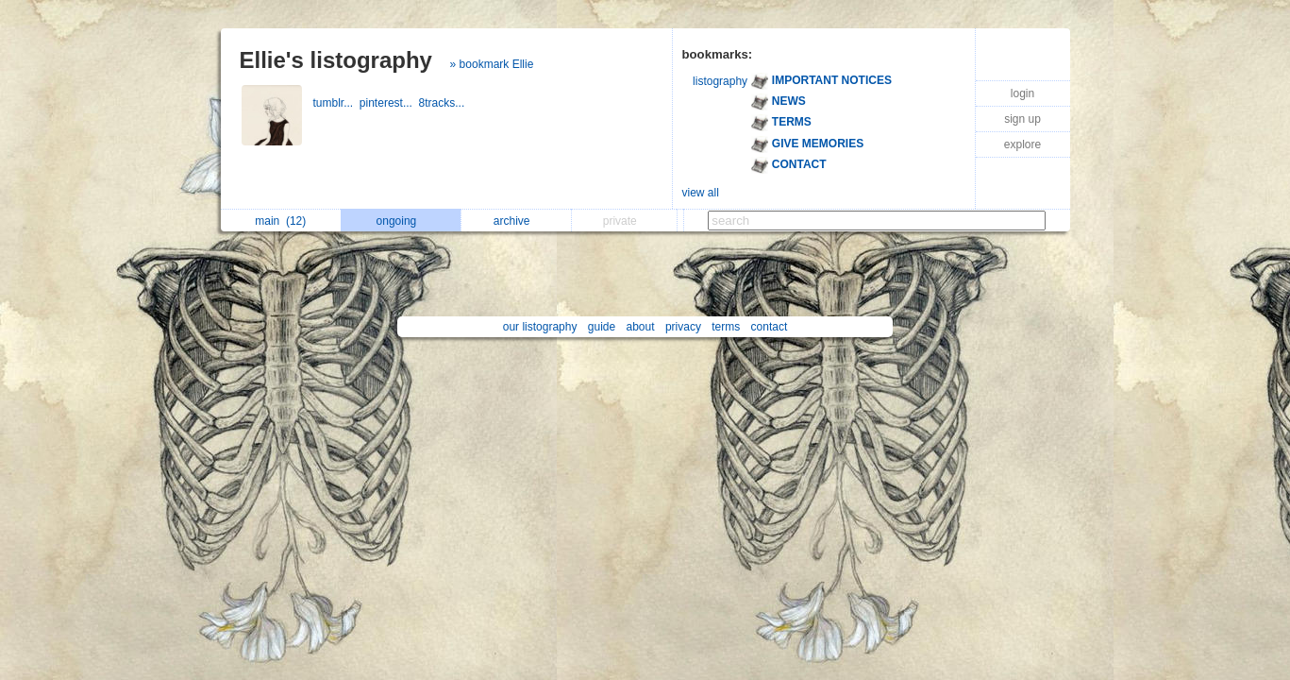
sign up (1022, 119)
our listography (540, 326)
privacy (683, 326)
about (641, 326)
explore (1022, 144)
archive (517, 221)
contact (769, 326)
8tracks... (443, 103)
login (1022, 93)
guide (601, 326)
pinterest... (389, 103)
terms (726, 326)
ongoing (402, 221)
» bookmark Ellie (492, 64)
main (280, 221)
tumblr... (336, 103)
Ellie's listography (336, 60)
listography (720, 81)
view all (700, 192)
